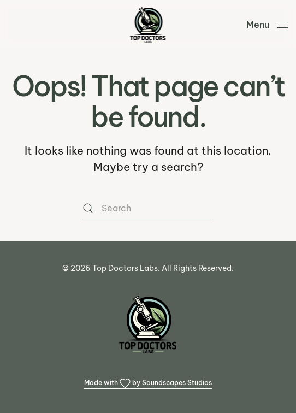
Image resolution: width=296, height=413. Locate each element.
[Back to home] (148, 24)
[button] (267, 24)
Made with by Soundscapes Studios (148, 383)
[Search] (148, 208)
